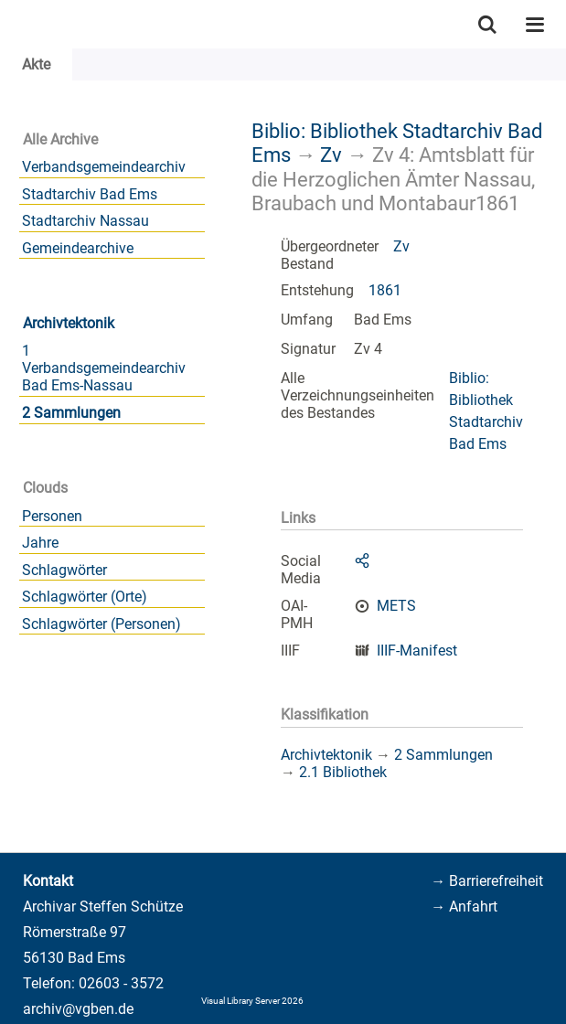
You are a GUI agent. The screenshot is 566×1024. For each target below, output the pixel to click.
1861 (384, 290)
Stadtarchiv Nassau (85, 220)
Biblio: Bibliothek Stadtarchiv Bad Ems (486, 411)
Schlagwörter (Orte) (84, 596)
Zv (331, 154)
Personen (52, 516)
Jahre (40, 542)
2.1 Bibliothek (343, 772)
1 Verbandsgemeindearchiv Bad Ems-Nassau (104, 368)
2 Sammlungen (71, 412)
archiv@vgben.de (78, 1009)
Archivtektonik (68, 323)
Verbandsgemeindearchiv (104, 167)
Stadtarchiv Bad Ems (89, 194)
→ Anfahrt (464, 906)
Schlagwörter (64, 570)
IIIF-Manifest (417, 650)
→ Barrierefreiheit (487, 881)
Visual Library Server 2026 (252, 1001)
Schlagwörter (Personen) (101, 624)
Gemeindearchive (77, 248)
